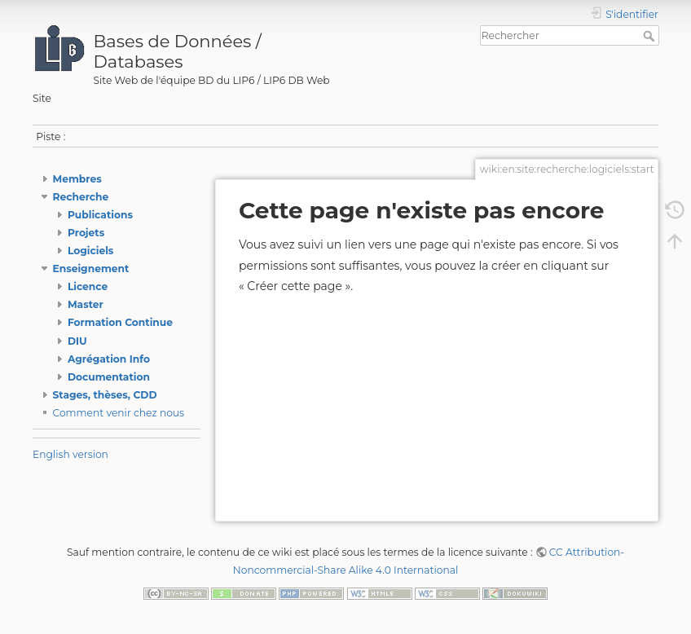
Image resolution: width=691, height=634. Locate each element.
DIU (77, 341)
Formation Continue (120, 322)
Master (85, 304)
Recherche (81, 197)
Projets (86, 233)
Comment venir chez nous (119, 413)
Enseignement (91, 268)
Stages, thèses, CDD (105, 395)
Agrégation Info (109, 359)
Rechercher (650, 36)
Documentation (109, 377)
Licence (88, 286)
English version (70, 454)
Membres (77, 179)
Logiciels (90, 250)
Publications (100, 215)
